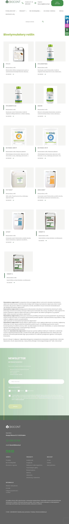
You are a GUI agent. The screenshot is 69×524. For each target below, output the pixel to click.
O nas (48, 460)
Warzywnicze (29, 394)
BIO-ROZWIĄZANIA (34, 11)
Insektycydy (29, 460)
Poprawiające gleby (32, 467)
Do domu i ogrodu (49, 11)
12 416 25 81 (13, 440)
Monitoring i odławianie (33, 477)
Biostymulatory (30, 470)
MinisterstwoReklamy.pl (41, 512)
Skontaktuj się (10, 14)
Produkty (22, 11)
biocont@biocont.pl (44, 4)
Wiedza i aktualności (12, 486)
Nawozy (28, 472)
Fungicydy (29, 463)
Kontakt (8, 488)
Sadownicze (12, 394)
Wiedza (61, 11)
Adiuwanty (29, 475)
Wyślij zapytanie (57, 3)
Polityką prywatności (20, 402)
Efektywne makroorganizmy (34, 465)
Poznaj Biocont (10, 11)
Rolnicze (21, 394)
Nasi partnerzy (51, 465)
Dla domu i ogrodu (11, 465)
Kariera (49, 463)
